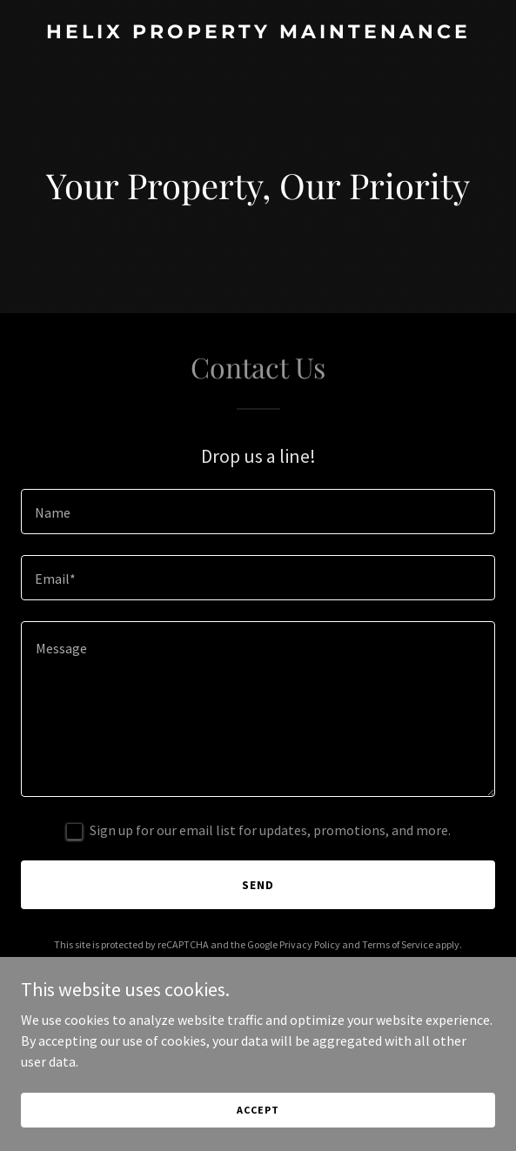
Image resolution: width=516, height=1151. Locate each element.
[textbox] (258, 511)
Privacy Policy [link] (309, 944)
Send (258, 885)
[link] (258, 33)
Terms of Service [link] (397, 944)
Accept (257, 1109)
